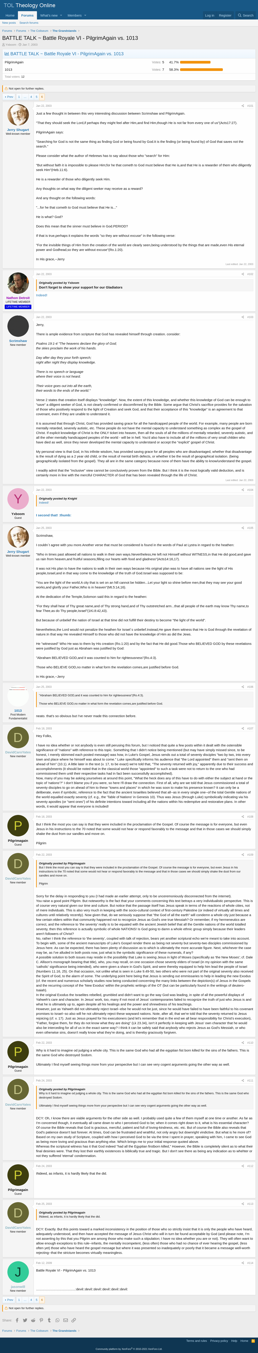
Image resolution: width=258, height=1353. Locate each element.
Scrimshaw (18, 341)
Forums (27, 15)
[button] (61, 15)
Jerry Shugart (18, 130)
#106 (250, 686)
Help (234, 1340)
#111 (250, 1080)
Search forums (29, 22)
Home (10, 15)
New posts (9, 22)
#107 (250, 728)
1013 (18, 710)
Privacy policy (219, 1340)
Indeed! (41, 295)
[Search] (245, 15)
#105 (250, 528)
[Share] (243, 106)
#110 (250, 1042)
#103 (250, 317)
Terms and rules (196, 1340)
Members (75, 15)
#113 (250, 1204)
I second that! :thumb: (53, 515)
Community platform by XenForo (129, 1349)
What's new (49, 15)
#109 (250, 854)
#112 (250, 1166)
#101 (250, 105)
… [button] (25, 96)
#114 (250, 1263)
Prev (10, 96)
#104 (250, 490)
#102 (250, 274)
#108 (250, 816)
